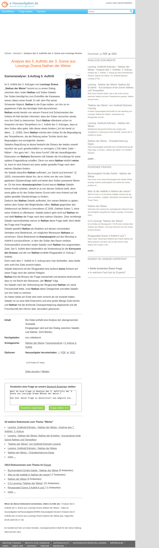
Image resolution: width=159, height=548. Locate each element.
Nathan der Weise (34, 343)
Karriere (41, 11)
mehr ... (12, 457)
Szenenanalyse (54, 343)
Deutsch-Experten (57, 386)
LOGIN (109, 3)
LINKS (5, 546)
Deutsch (17, 53)
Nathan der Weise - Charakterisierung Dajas (31, 452)
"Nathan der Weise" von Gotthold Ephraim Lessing (34, 444)
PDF (62, 352)
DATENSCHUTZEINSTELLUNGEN (89, 543)
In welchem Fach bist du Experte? (108, 272)
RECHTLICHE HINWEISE (37, 543)
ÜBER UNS (17, 546)
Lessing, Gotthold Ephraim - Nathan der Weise (32, 448)
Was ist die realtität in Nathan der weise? (29, 474)
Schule (7, 53)
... (92, 159)
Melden (45, 371)
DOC (71, 352)
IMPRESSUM (116, 543)
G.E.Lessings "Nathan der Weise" (25, 483)
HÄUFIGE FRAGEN (11, 543)
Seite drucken (32, 371)
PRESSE (45, 546)
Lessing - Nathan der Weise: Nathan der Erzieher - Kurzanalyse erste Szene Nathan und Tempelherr (110, 87)
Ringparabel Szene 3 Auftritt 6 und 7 (27, 487)
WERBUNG (58, 546)
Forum (47, 465)
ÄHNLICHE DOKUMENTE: (102, 60)
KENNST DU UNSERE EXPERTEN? (107, 259)
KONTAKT (32, 546)
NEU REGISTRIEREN (122, 3)
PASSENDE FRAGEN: (100, 167)
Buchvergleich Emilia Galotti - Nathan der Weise (33, 470)
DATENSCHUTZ (61, 543)
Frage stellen (26, 11)
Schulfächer (8, 11)
